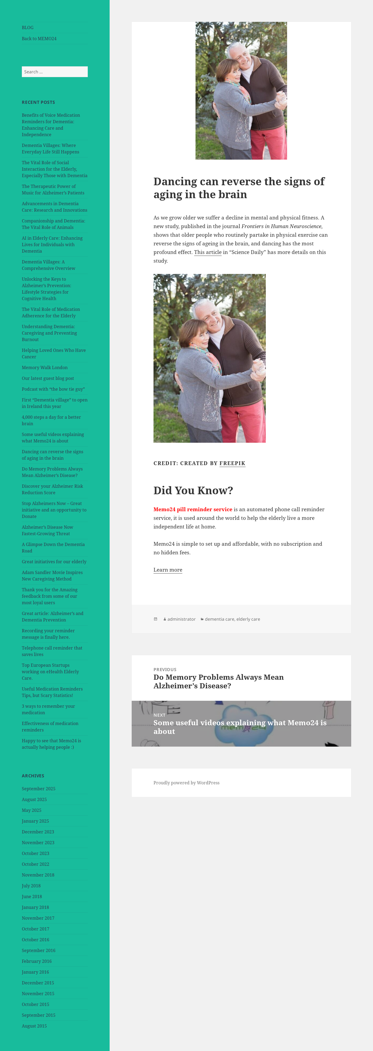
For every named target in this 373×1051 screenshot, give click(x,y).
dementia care (219, 619)
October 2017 (35, 929)
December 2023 (38, 832)
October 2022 (35, 864)
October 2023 (35, 853)
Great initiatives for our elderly (54, 562)
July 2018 (31, 886)
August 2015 (34, 1026)
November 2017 (38, 918)
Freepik (232, 463)
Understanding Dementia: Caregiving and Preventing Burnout (49, 333)
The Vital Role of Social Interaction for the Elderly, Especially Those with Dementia (55, 169)
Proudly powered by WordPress (186, 783)
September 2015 (38, 1015)
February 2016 (37, 961)
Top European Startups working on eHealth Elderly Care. (50, 671)
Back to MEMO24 (39, 39)
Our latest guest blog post (48, 378)
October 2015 (35, 1004)
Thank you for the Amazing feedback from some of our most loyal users (50, 596)
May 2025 (31, 810)
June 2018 (32, 896)
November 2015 (38, 994)
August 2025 (34, 799)
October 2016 (35, 940)
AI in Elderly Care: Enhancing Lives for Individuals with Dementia (52, 244)
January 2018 (35, 907)
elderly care (248, 619)
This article (208, 252)
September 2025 (38, 789)
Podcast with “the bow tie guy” (53, 389)
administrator (182, 619)
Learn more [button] (168, 569)
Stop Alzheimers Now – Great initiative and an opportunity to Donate (54, 509)
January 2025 (35, 821)
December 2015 (38, 983)
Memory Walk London (45, 367)
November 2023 (38, 843)
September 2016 (38, 950)
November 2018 (38, 875)
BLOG (27, 27)
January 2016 (35, 972)
